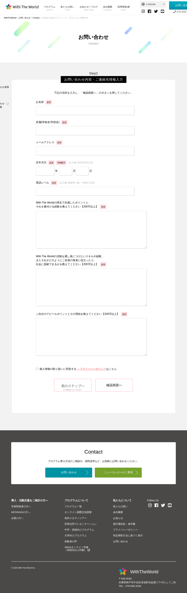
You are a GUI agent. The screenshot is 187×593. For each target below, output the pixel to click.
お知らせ (118, 518)
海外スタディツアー (76, 518)
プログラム (49, 8)
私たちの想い (67, 8)
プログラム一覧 (73, 506)
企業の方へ (17, 518)
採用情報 (124, 8)
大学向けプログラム (76, 535)
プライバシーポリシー (125, 529)
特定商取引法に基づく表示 (128, 535)
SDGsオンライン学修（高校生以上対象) (77, 548)
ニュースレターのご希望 (118, 472)
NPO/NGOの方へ (20, 512)
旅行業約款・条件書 (124, 523)
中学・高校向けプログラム (79, 529)
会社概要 (107, 8)
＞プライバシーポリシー (91, 369)
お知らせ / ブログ (89, 8)
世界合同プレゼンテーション (81, 523)
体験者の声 (71, 541)
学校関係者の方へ (21, 506)
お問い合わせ (69, 472)
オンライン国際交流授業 (78, 512)
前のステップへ (72, 387)
